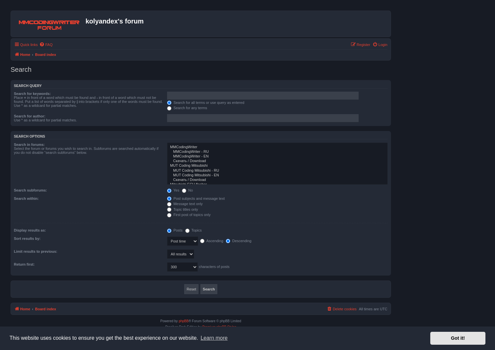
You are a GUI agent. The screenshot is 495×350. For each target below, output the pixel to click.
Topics (193, 230)
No (187, 190)
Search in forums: (29, 145)
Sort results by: (27, 239)
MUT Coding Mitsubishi (277, 165)
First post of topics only (189, 215)
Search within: (26, 198)
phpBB (184, 321)
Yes (173, 190)
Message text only (185, 204)
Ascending (211, 241)
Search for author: (29, 116)
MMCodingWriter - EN (277, 156)
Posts (175, 230)
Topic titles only (182, 209)
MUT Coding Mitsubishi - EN (277, 175)
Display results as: (30, 230)
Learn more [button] (214, 338)
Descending (238, 241)
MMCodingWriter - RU (277, 152)
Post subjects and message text (196, 198)
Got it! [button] (458, 338)
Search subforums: (30, 190)
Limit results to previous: (35, 251)
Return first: (24, 264)
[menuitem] (46, 45)
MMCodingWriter (277, 147)
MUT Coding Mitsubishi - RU (277, 170)
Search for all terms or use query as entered (205, 103)
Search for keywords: (32, 94)
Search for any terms (187, 108)
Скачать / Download (277, 161)
